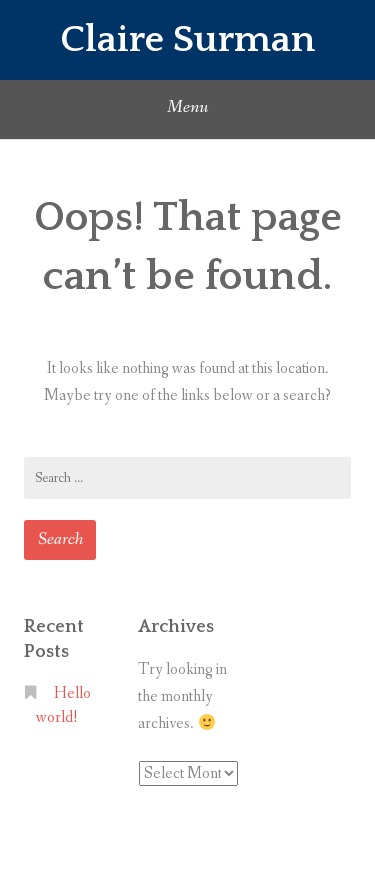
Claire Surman (187, 40)
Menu (187, 107)
